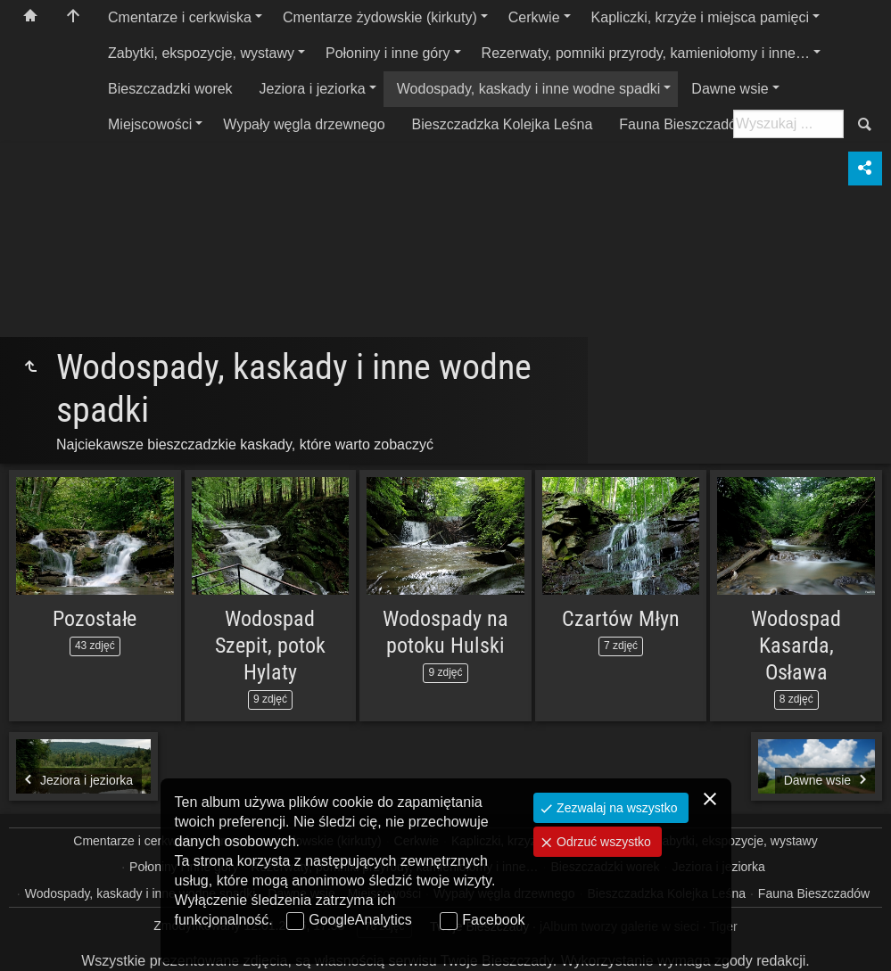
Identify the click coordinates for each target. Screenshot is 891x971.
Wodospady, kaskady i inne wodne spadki (529, 88)
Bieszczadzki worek (170, 88)
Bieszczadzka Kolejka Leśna (502, 124)
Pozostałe (94, 618)
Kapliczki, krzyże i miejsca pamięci (700, 17)
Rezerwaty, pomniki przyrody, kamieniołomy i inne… (646, 53)
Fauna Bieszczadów (683, 124)
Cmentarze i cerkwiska (180, 17)
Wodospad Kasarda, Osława (796, 645)
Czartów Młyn (620, 618)
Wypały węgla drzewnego (303, 124)
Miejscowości (150, 124)
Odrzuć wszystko (602, 842)
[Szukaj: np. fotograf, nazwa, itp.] (788, 124)
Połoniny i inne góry (388, 53)
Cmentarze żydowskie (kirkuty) (380, 17)
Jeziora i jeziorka (313, 88)
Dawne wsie (729, 88)
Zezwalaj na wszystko (615, 808)
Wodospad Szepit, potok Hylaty (270, 645)
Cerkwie (534, 17)
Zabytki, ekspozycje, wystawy (201, 53)
